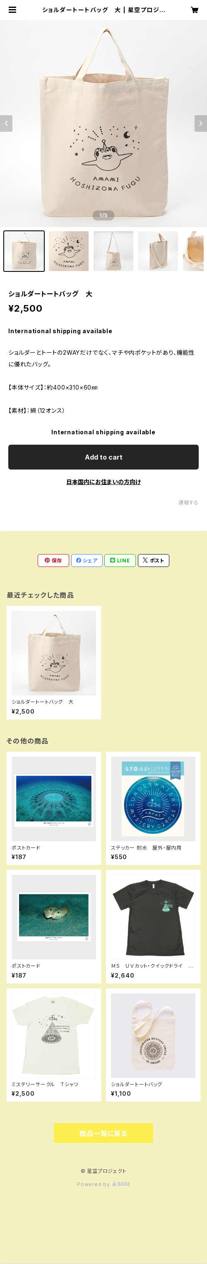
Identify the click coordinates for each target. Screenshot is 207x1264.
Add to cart (104, 457)
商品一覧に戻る (103, 1133)
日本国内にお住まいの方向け (103, 481)
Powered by (103, 1184)
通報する (188, 502)
